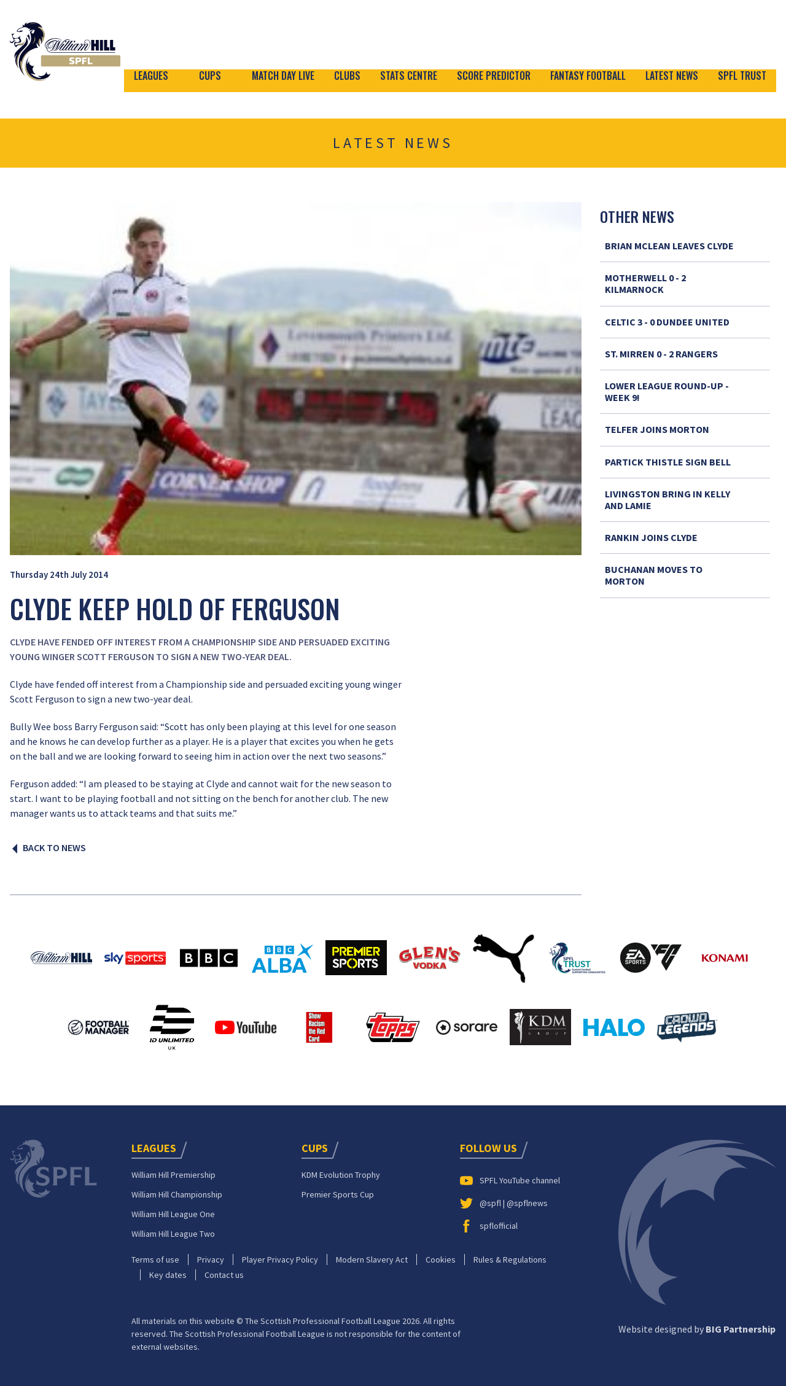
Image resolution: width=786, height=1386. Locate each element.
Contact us (224, 1273)
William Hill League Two (173, 1231)
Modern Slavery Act (372, 1257)
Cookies (441, 1257)
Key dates (168, 1273)
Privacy (210, 1257)
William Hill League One (173, 1212)
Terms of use (155, 1257)
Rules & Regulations (510, 1257)
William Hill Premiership (173, 1172)
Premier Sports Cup (338, 1192)
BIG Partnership (741, 1327)
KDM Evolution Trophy (341, 1172)
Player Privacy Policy (280, 1257)
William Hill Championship (176, 1192)
